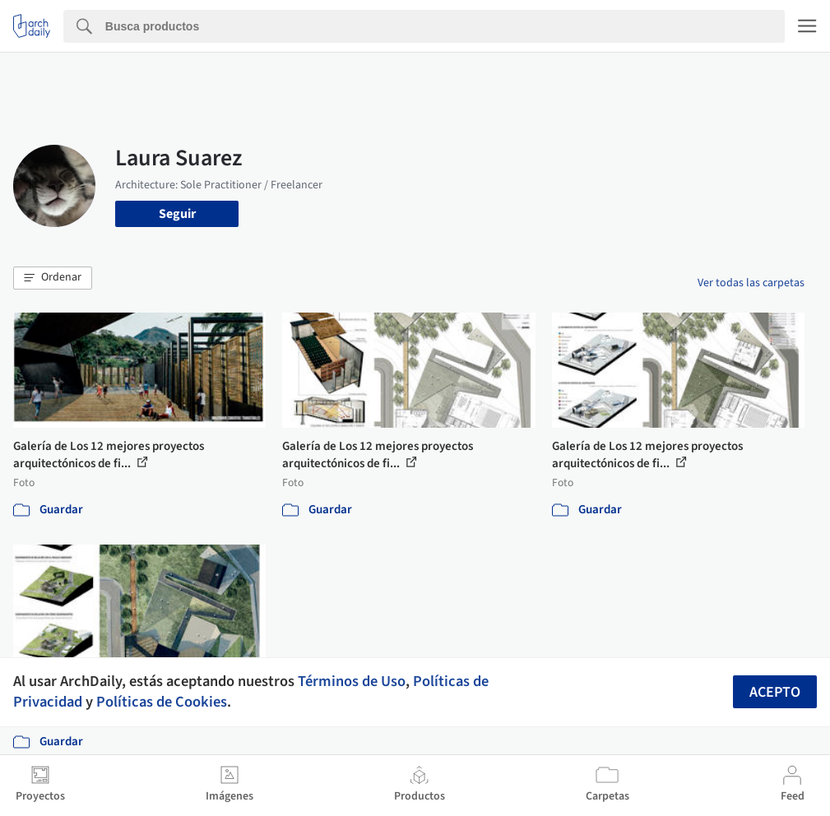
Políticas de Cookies (161, 701)
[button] (52, 278)
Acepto (774, 692)
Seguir (177, 214)
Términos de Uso (352, 681)
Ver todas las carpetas (751, 283)
